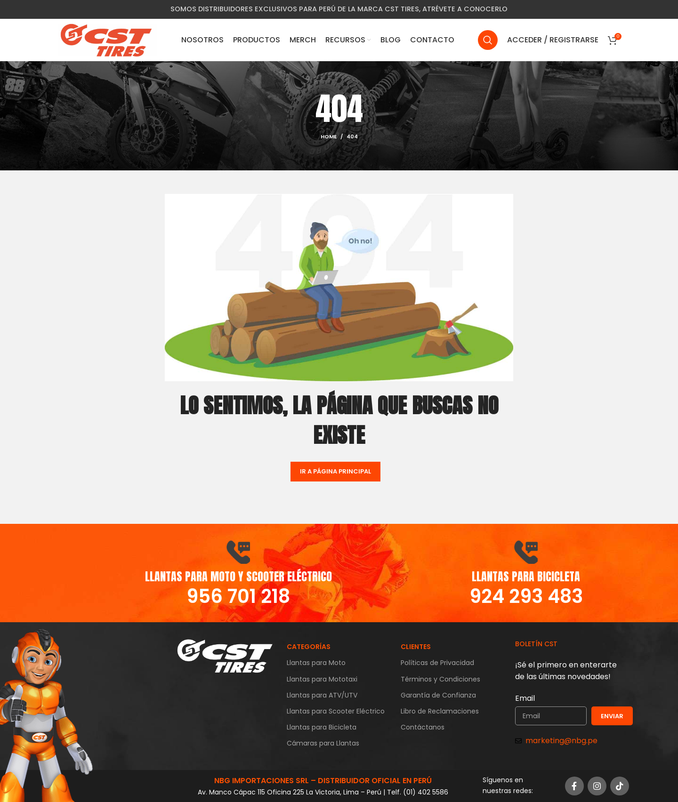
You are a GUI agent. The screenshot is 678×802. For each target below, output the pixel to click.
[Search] (487, 40)
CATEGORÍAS (309, 646)
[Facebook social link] (574, 786)
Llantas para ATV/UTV (322, 695)
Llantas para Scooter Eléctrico (336, 711)
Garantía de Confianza (438, 695)
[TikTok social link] (619, 786)
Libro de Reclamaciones (440, 711)
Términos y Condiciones (440, 679)
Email (525, 698)
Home (329, 136)
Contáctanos (422, 727)
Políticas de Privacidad (437, 662)
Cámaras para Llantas (323, 743)
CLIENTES (416, 646)
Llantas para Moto (316, 662)
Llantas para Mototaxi (322, 679)
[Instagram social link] (597, 786)
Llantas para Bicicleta (321, 727)
